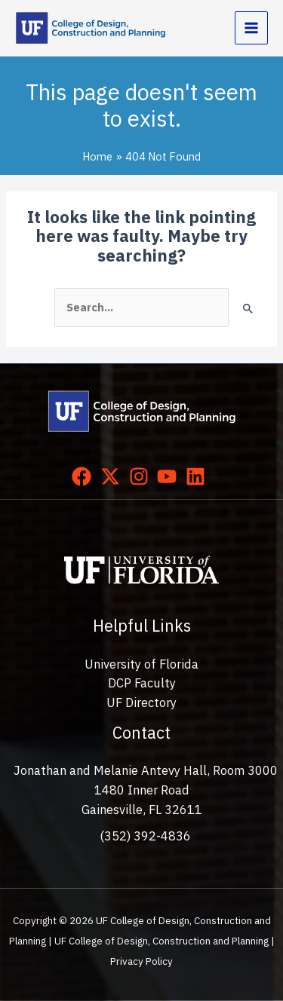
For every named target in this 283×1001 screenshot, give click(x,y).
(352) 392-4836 (145, 836)
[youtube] (170, 476)
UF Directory (141, 702)
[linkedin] (198, 476)
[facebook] (84, 476)
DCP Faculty (142, 683)
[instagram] (142, 476)
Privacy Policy (141, 961)
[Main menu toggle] (251, 27)
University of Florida (141, 664)
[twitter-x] (113, 476)
